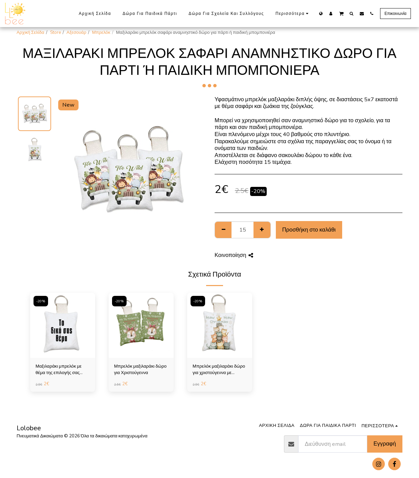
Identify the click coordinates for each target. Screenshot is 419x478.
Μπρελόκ (101, 32)
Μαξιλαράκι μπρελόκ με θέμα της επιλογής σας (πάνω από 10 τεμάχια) (59, 370)
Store (55, 32)
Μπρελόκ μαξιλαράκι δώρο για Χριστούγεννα (140, 369)
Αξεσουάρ (76, 32)
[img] (62, 325)
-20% (40, 301)
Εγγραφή (385, 444)
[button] (341, 13)
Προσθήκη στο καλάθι (309, 230)
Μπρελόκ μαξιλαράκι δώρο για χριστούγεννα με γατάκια (219, 370)
